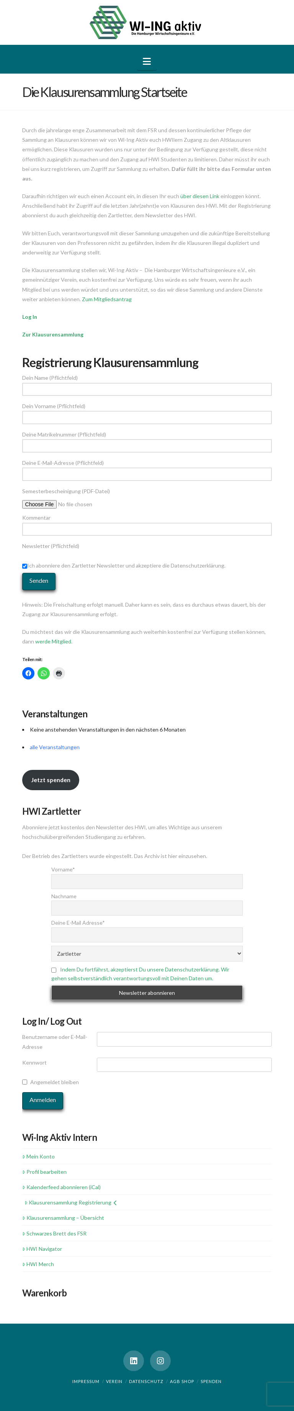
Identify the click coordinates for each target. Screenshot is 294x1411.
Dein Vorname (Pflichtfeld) (147, 412)
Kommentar (147, 523)
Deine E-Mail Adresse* (78, 922)
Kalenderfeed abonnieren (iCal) (61, 1187)
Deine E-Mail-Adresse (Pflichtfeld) (147, 468)
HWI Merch (38, 1264)
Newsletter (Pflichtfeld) (147, 557)
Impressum (86, 1381)
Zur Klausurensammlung (52, 334)
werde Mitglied (53, 641)
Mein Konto (38, 1156)
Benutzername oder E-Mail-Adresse (54, 1042)
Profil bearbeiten (44, 1171)
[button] (147, 61)
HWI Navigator (42, 1248)
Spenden (211, 1381)
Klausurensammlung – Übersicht (63, 1217)
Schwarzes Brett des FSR (54, 1233)
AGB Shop (182, 1381)
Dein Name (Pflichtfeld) (147, 383)
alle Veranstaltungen (55, 747)
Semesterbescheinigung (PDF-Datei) (74, 497)
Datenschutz (146, 1381)
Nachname (64, 896)
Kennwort (34, 1062)
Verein (114, 1381)
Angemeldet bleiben (54, 1082)
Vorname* (63, 869)
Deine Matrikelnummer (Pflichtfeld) (147, 440)
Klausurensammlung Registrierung (70, 1202)
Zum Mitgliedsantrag (107, 299)
